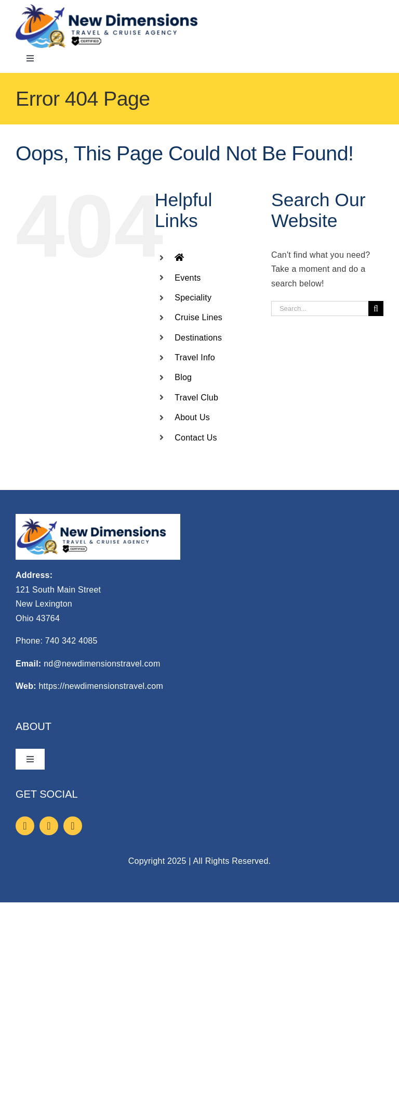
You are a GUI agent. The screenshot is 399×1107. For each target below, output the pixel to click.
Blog (183, 377)
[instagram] (48, 825)
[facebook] (25, 825)
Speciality (193, 297)
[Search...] (319, 308)
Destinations (198, 337)
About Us (192, 417)
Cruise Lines (198, 317)
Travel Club (196, 397)
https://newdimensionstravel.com (100, 686)
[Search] (375, 308)
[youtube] (72, 825)
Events (188, 277)
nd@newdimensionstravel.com (102, 663)
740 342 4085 (71, 640)
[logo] (106, 8)
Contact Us (196, 437)
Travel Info (195, 357)
